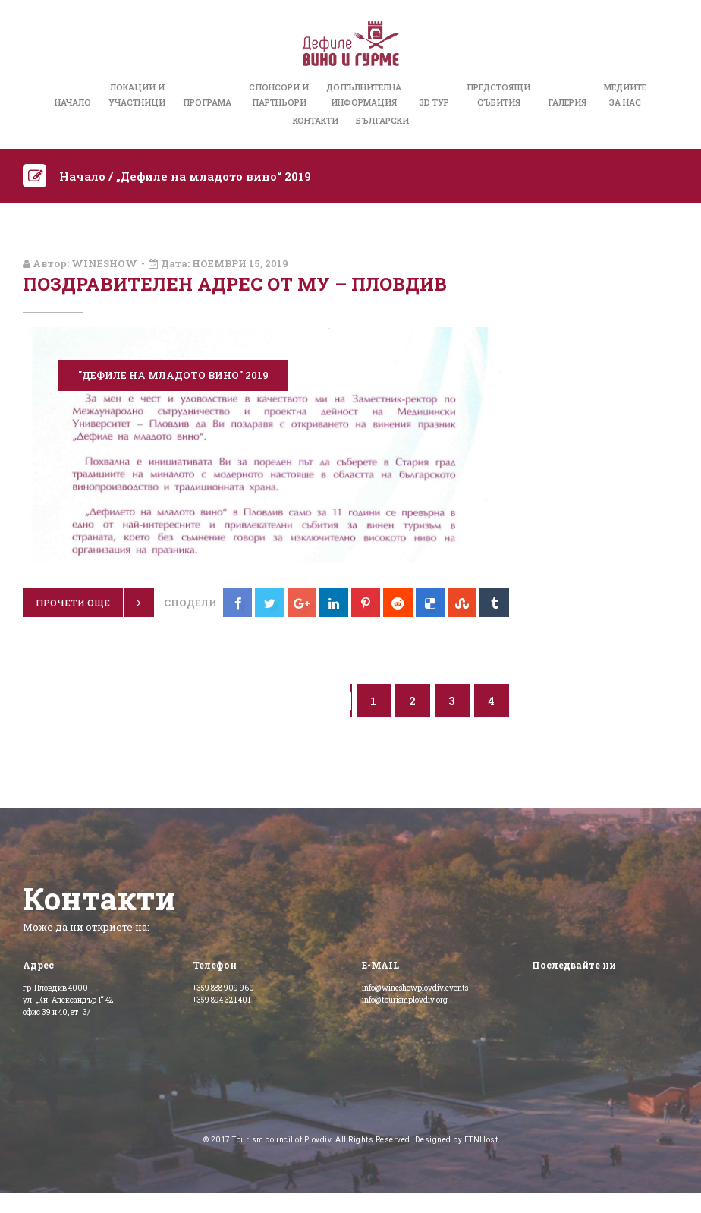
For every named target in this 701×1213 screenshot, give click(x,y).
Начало (73, 102)
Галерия (567, 102)
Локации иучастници (136, 94)
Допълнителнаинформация (363, 94)
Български (382, 120)
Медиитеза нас (625, 94)
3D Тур (434, 102)
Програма (207, 102)
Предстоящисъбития (498, 94)
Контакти (315, 120)
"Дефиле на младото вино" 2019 (173, 375)
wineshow (104, 263)
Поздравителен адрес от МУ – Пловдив (235, 284)
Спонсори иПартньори (279, 94)
